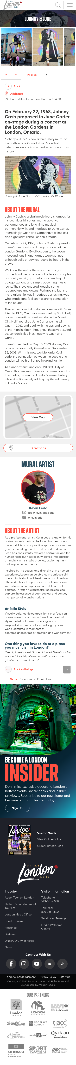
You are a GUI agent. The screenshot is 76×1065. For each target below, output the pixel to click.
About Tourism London (19, 897)
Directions (38, 448)
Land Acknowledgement (20, 977)
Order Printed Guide (50, 845)
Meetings (11, 927)
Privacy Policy (47, 977)
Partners (10, 934)
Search (58, 5)
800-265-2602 (50, 911)
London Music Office (18, 914)
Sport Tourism (14, 921)
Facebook (26, 679)
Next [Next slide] (16, 74)
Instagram (25, 964)
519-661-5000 (50, 901)
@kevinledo (35, 517)
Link (48, 679)
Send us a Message (53, 918)
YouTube (38, 964)
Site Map (65, 977)
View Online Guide (49, 839)
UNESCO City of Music (19, 940)
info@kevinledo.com (41, 512)
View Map (38, 417)
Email (40, 679)
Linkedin (51, 964)
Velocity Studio (47, 984)
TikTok (63, 964)
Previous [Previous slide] (6, 74)
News (8, 947)
